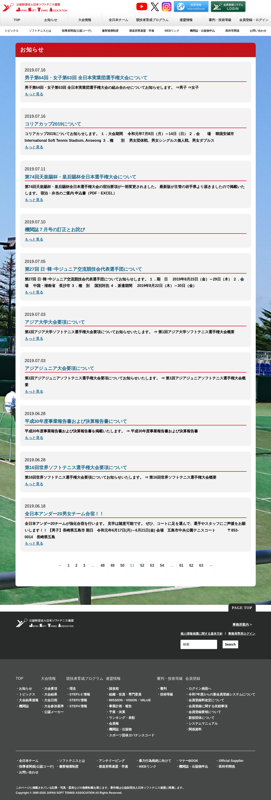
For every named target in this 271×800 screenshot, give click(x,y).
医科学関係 (232, 30)
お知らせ (50, 20)
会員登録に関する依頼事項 (208, 706)
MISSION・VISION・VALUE (130, 700)
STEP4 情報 (78, 706)
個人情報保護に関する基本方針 (202, 633)
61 (181, 565)
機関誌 (24, 706)
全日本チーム (118, 20)
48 (102, 565)
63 (201, 565)
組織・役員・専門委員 (125, 694)
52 (142, 565)
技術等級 (166, 694)
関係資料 (195, 729)
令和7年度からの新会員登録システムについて (222, 694)
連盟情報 (186, 20)
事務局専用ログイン (241, 633)
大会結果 (50, 694)
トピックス (12, 30)
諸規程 (114, 688)
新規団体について (202, 718)
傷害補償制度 (110, 30)
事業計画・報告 (120, 706)
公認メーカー (54, 712)
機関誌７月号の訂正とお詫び (55, 229)
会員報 (114, 723)
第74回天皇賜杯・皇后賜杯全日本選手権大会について (80, 176)
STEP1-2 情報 (79, 694)
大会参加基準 (54, 706)
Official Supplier (231, 761)
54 (162, 565)
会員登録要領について (205, 712)
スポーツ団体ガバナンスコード (131, 735)
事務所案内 (241, 624)
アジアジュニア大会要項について (59, 368)
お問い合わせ (258, 30)
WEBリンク (172, 30)
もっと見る (34, 94)
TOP (17, 20)
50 (122, 565)
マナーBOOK (188, 761)
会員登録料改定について (206, 700)
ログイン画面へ (200, 688)
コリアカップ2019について (53, 123)
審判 (163, 688)
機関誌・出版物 (120, 729)
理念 (72, 688)
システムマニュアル (203, 723)
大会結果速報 (28, 700)
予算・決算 (117, 712)
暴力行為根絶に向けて (155, 761)
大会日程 (50, 700)
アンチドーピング (112, 761)
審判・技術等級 (220, 20)
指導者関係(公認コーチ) (76, 30)
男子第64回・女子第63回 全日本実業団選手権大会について (86, 77)
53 (152, 565)
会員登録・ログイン (253, 20)
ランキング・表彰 (122, 718)
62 (191, 565)
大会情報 (84, 20)
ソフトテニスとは (40, 30)
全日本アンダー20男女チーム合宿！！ (64, 513)
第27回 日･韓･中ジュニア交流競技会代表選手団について (83, 269)
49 (112, 565)
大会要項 (50, 688)
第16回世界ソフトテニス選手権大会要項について (76, 467)
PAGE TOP (242, 608)
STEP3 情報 (78, 700)
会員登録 (192, 678)
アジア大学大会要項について (55, 322)
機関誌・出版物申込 (202, 30)
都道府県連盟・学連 (141, 30)
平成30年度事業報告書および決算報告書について (76, 421)
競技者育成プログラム (152, 20)
